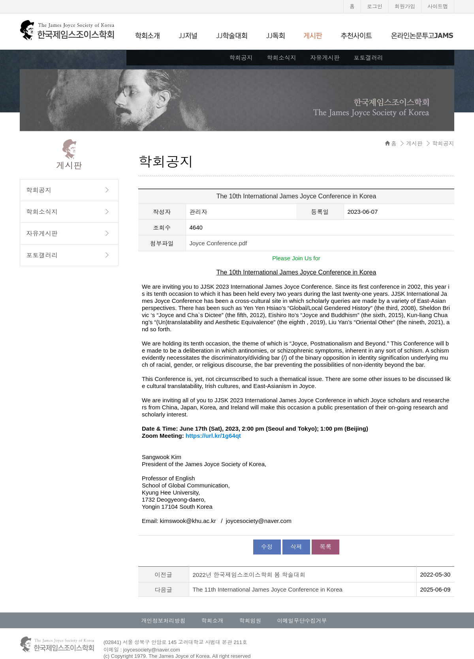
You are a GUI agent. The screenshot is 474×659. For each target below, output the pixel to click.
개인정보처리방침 (163, 621)
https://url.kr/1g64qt (213, 435)
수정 (267, 546)
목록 (325, 546)
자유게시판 (325, 57)
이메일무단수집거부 (302, 621)
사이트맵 (437, 6)
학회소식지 (281, 57)
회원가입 (405, 6)
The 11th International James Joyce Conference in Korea (267, 589)
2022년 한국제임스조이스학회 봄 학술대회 (249, 574)
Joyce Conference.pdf (218, 243)
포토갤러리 (368, 57)
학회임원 (250, 621)
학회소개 (212, 621)
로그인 (374, 6)
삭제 (296, 546)
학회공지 (241, 57)
